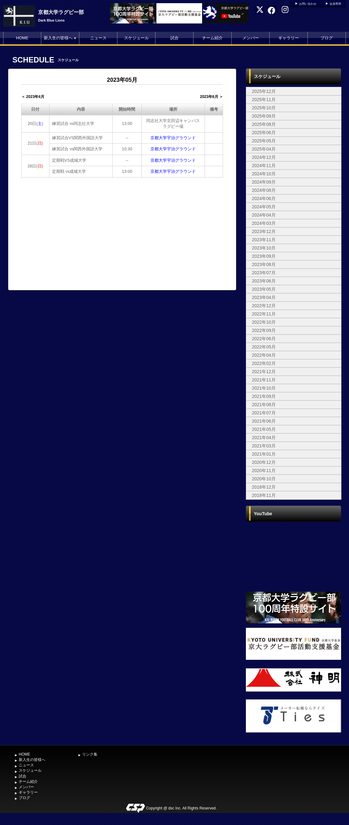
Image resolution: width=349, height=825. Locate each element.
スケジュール (136, 38)
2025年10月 (264, 107)
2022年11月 (264, 313)
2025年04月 (264, 149)
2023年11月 (264, 239)
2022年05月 (264, 346)
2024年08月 (264, 190)
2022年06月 (264, 338)
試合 (174, 38)
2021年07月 (264, 412)
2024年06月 (264, 198)
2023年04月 (264, 297)
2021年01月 (264, 454)
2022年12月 (264, 305)
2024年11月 (264, 165)
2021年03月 (264, 445)
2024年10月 (264, 173)
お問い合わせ (307, 3)
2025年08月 (264, 124)
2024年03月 (264, 223)
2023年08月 (264, 264)
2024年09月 (264, 182)
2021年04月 (264, 437)
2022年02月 (264, 363)
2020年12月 (264, 462)
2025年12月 (264, 91)
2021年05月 (264, 429)
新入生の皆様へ (60, 38)
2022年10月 (264, 322)
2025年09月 (264, 116)
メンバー (250, 38)
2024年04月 (264, 215)
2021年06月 (264, 421)
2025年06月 (264, 132)
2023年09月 (264, 256)
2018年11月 (264, 495)
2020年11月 (264, 470)
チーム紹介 (212, 38)
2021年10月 (264, 388)
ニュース (98, 38)
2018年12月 (264, 487)
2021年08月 (264, 404)
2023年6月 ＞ (211, 96)
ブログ (326, 38)
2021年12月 (264, 371)
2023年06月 (264, 280)
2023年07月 (264, 272)
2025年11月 (264, 99)
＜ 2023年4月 (32, 96)
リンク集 (89, 754)
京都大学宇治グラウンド (173, 137)
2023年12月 (264, 231)
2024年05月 (264, 206)
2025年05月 (264, 140)
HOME (22, 38)
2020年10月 (264, 478)
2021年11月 (264, 379)
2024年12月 (264, 157)
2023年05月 (264, 289)
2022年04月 (264, 355)
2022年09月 (264, 330)
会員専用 (335, 3)
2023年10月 (264, 247)
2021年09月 (264, 396)
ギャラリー (288, 38)
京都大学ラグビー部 (61, 12)
